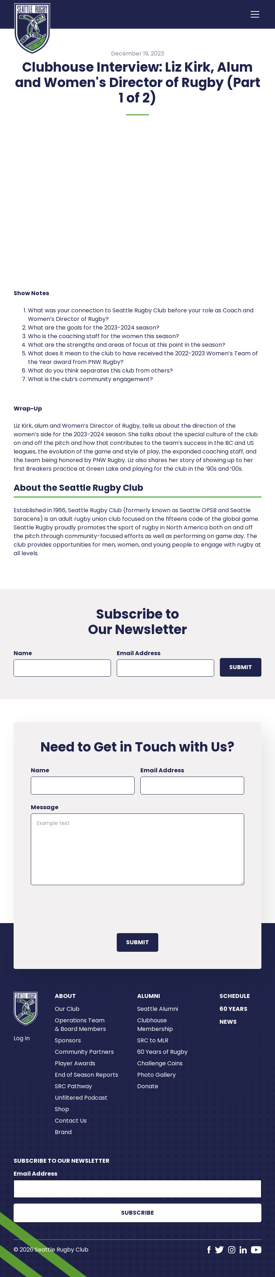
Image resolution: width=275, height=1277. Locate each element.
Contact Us (71, 1121)
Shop (62, 1109)
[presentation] (85, 908)
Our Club (67, 1009)
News (228, 1022)
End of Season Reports (86, 1075)
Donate (147, 1086)
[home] (32, 28)
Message (44, 807)
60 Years (233, 1009)
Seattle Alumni (157, 1009)
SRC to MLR (152, 1040)
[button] (253, 14)
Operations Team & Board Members (80, 1024)
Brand (63, 1132)
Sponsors (68, 1040)
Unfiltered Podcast (81, 1098)
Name (23, 653)
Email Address (138, 653)
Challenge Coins (160, 1063)
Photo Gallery (156, 1075)
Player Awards (75, 1063)
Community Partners (84, 1052)
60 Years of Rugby (162, 1052)
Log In (22, 1038)
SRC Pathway (73, 1086)
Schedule (234, 996)
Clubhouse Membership (155, 1024)
